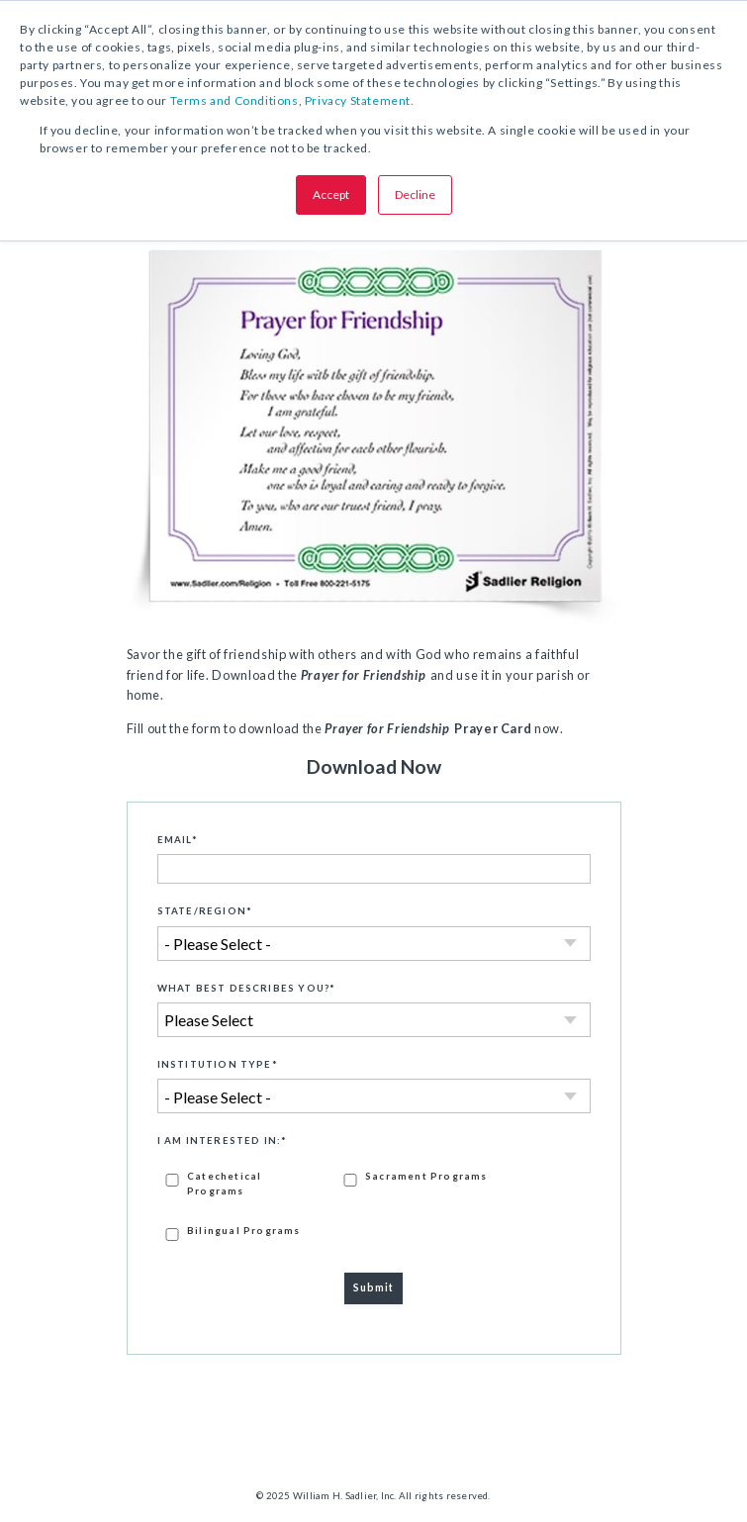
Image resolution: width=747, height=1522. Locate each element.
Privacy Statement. (360, 100)
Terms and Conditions (234, 100)
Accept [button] (331, 194)
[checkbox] (374, 1205)
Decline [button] (415, 194)
